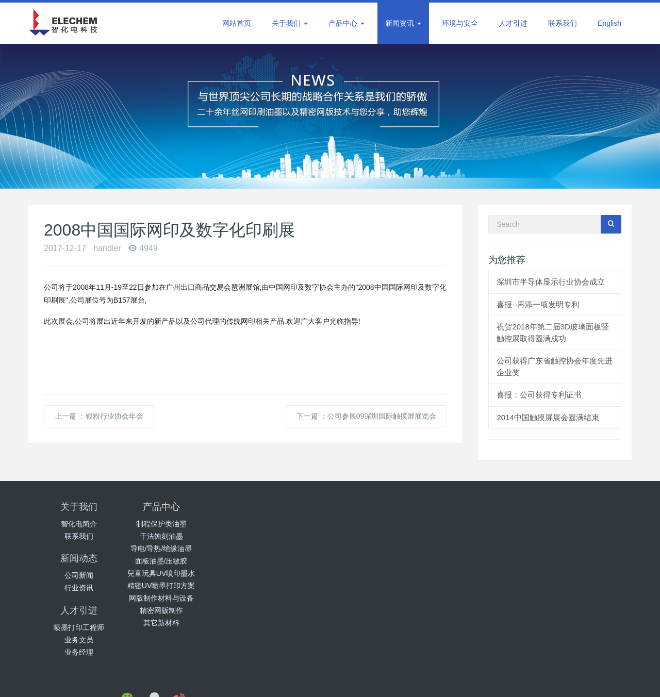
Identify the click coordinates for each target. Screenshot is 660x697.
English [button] (609, 23)
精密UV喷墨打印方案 (179, 586)
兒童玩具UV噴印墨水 (179, 573)
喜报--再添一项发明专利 (538, 304)
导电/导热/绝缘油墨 (179, 548)
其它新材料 (179, 623)
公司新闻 (280, 524)
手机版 (457, 680)
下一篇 (366, 416)
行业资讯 (280, 536)
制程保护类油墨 (179, 524)
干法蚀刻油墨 (179, 536)
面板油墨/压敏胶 (179, 561)
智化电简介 (79, 524)
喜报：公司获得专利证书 (539, 394)
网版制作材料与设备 (179, 598)
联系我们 (78, 536)
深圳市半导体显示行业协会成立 (551, 281)
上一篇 (99, 416)
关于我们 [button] (290, 23)
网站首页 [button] (236, 23)
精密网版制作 (179, 610)
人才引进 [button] (513, 23)
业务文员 (380, 536)
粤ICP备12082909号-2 (380, 680)
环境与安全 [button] (460, 23)
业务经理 (380, 548)
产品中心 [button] (346, 23)
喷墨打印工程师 (380, 524)
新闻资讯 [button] (403, 23)
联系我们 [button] (562, 23)
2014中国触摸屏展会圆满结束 (548, 417)
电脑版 (430, 680)
